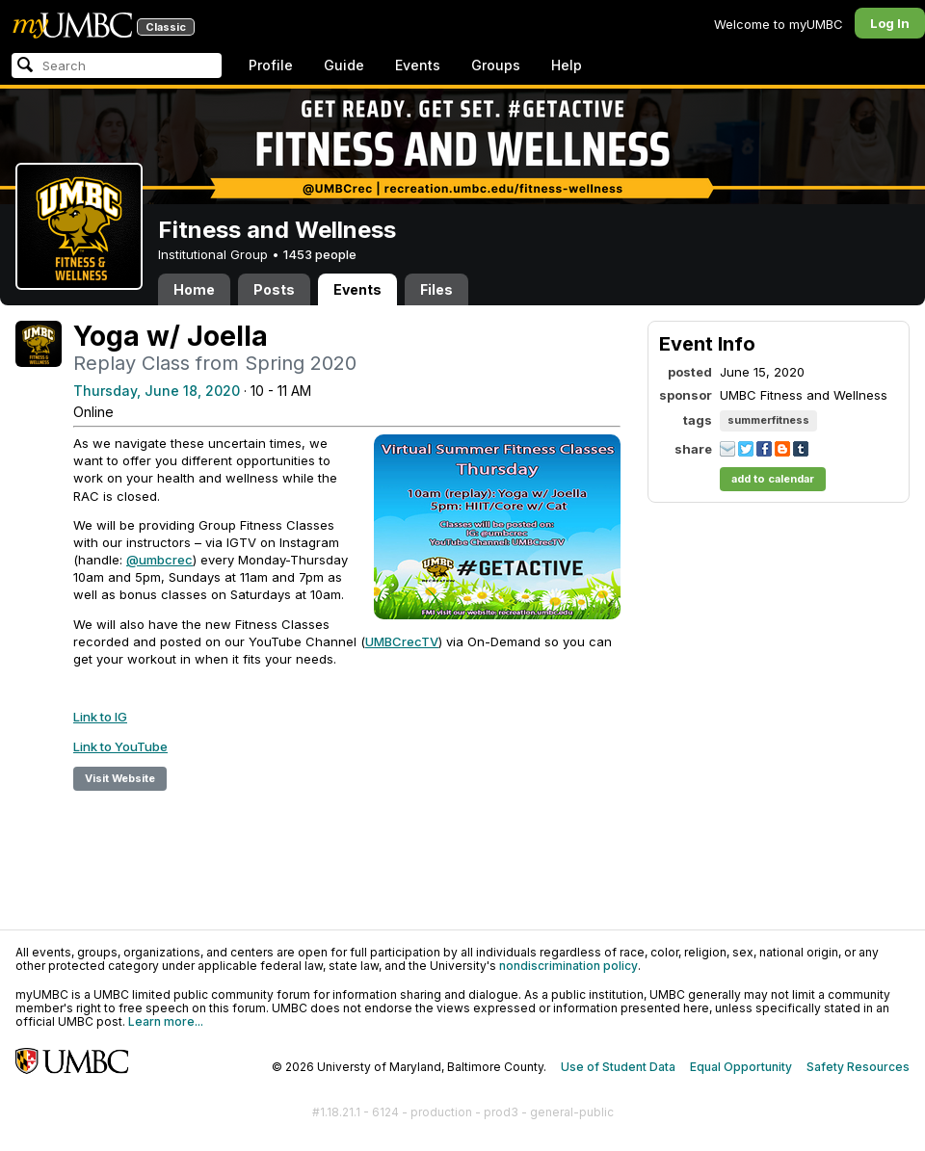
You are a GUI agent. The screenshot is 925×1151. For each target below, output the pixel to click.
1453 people (320, 254)
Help (566, 65)
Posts (274, 289)
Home (194, 289)
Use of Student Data (618, 1066)
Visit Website (120, 778)
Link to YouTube (120, 746)
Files (436, 289)
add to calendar (772, 478)
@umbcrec (159, 559)
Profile (271, 65)
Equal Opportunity (741, 1066)
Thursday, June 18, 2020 (156, 390)
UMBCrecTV (401, 641)
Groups (495, 65)
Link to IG (100, 716)
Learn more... (165, 1021)
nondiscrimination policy (568, 965)
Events (417, 65)
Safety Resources (858, 1066)
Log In (890, 23)
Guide (344, 65)
